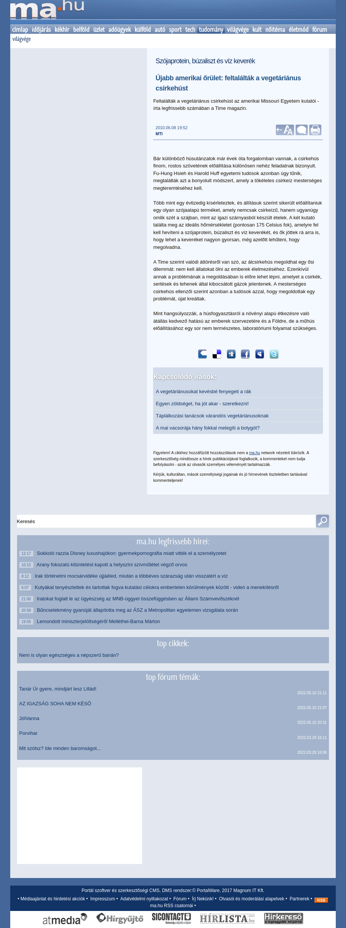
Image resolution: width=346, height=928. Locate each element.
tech (190, 29)
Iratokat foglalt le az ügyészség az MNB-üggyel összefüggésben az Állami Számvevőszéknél (139, 598)
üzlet (99, 29)
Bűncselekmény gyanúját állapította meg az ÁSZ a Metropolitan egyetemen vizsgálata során (138, 610)
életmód (298, 29)
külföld (143, 29)
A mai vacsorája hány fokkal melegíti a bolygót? (208, 428)
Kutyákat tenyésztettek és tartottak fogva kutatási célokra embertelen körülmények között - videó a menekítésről (158, 587)
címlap (20, 29)
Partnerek (299, 898)
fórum (319, 29)
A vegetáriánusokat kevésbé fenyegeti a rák (203, 391)
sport (175, 29)
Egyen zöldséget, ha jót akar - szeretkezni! (202, 403)
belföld (81, 29)
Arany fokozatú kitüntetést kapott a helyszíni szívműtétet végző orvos (112, 564)
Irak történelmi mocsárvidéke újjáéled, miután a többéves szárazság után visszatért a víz (133, 576)
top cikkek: (173, 643)
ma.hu (254, 453)
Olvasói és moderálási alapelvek (251, 898)
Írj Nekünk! (202, 898)
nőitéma (275, 29)
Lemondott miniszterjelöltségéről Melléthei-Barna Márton (99, 621)
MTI (159, 133)
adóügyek (119, 29)
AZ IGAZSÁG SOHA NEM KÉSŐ (55, 703)
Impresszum (102, 898)
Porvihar (28, 733)
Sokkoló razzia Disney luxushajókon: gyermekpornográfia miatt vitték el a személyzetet (132, 553)
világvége (238, 29)
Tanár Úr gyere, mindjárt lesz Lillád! (58, 689)
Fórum (180, 898)
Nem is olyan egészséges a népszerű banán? (69, 655)
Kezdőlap (47, 12)
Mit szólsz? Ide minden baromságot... (60, 748)
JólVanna (29, 718)
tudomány (211, 29)
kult (256, 29)
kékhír (62, 29)
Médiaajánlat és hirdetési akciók (52, 898)
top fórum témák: (173, 677)
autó (160, 29)
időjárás (41, 29)
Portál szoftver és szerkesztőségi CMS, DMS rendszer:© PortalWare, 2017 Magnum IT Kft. (172, 890)
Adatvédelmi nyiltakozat (144, 898)
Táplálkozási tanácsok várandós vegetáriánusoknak (212, 416)
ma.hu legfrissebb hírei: (173, 541)
